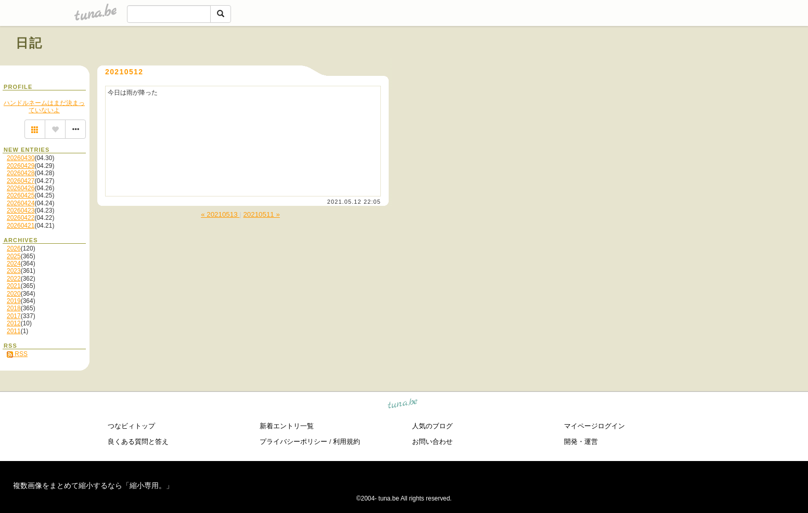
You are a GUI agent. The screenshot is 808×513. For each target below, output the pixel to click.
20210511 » (261, 214)
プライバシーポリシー (293, 441)
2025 (14, 256)
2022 (14, 278)
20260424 (20, 203)
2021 (14, 286)
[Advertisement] (674, 67)
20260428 (20, 173)
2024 (14, 263)
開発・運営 (581, 441)
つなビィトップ (131, 426)
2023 (14, 270)
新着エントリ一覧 (287, 426)
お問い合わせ (432, 441)
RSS (17, 354)
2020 (14, 293)
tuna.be (403, 405)
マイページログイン (594, 426)
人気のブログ (432, 426)
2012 (14, 323)
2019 (14, 301)
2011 (14, 331)
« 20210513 (220, 214)
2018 (14, 308)
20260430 (20, 158)
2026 (14, 248)
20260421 (20, 225)
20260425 (20, 195)
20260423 (20, 210)
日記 (29, 43)
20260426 (20, 188)
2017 (14, 316)
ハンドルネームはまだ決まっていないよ (44, 106)
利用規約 (346, 441)
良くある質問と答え (138, 441)
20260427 (20, 181)
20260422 (20, 217)
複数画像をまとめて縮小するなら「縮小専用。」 (93, 485)
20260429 (20, 165)
